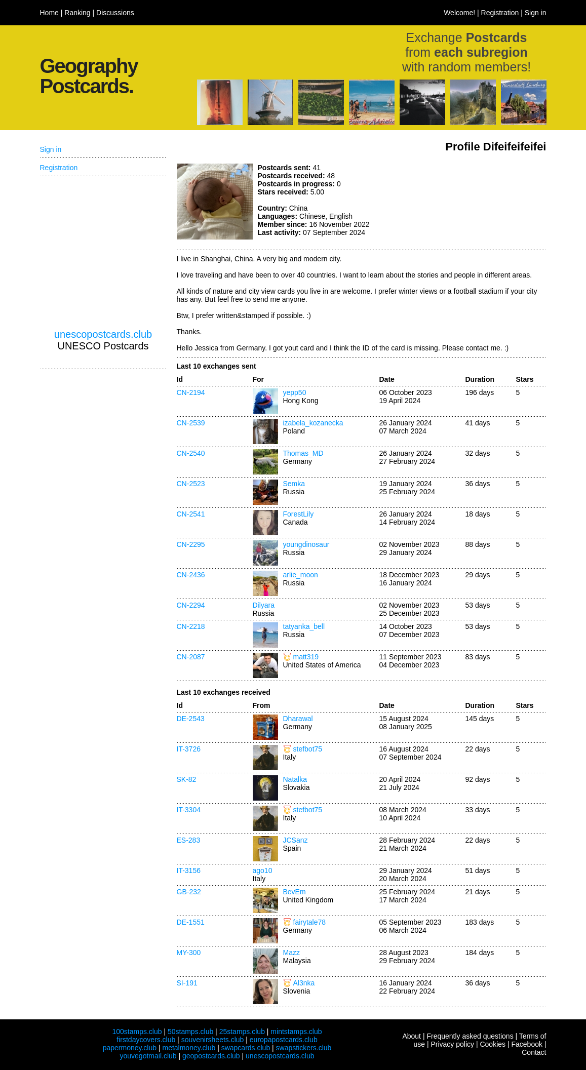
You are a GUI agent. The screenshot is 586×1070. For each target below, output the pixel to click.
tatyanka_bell (304, 626)
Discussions (115, 13)
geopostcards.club (211, 1056)
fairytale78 (309, 922)
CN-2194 (191, 392)
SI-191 (187, 983)
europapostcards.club (284, 1040)
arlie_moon (300, 575)
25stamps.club (242, 1031)
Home (49, 13)
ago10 (262, 870)
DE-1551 (191, 922)
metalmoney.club (188, 1048)
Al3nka (304, 983)
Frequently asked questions (469, 1036)
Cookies (492, 1044)
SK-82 (187, 779)
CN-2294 (191, 605)
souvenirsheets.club (212, 1040)
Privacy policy (452, 1044)
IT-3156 (189, 870)
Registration (500, 13)
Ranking (77, 13)
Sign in (535, 13)
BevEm (294, 892)
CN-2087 (191, 657)
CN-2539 (191, 423)
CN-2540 (191, 453)
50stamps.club (190, 1031)
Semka (294, 484)
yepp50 (294, 392)
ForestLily (298, 514)
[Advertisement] (470, 202)
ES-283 (189, 840)
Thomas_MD (303, 453)
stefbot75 (308, 749)
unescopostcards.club (103, 334)
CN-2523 (191, 484)
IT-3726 (189, 749)
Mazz (291, 952)
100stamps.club (137, 1031)
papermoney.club (130, 1048)
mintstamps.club (296, 1031)
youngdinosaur (306, 544)
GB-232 (189, 892)
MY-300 (189, 952)
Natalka (295, 779)
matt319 (306, 657)
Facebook (526, 1044)
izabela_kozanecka (313, 423)
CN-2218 (191, 626)
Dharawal (298, 719)
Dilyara (264, 605)
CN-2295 (191, 544)
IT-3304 (189, 810)
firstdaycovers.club (145, 1040)
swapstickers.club (304, 1048)
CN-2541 (191, 514)
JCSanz (295, 840)
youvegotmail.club (148, 1056)
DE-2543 (191, 719)
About (411, 1036)
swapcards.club (245, 1048)
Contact (534, 1052)
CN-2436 (191, 575)
